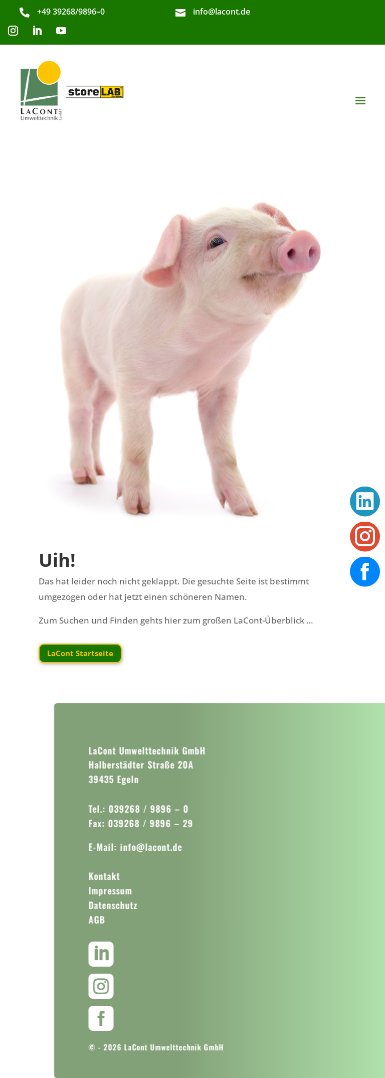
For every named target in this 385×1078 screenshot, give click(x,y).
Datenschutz (125, 904)
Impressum (122, 890)
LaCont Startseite (80, 653)
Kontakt (116, 875)
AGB (109, 919)
